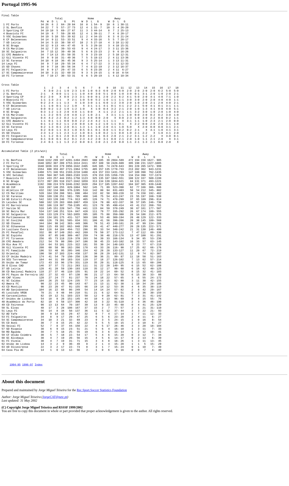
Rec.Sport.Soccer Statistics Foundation (102, 460)
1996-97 (27, 434)
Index (39, 434)
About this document (23, 451)
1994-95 (15, 434)
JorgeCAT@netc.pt (55, 467)
